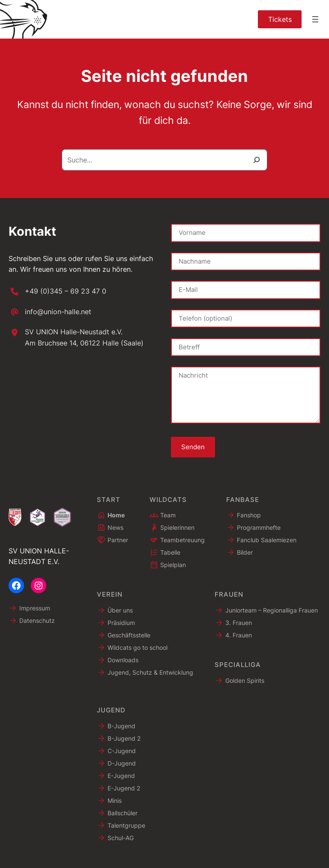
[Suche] (256, 159)
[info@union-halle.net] (50, 312)
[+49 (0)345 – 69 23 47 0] (57, 291)
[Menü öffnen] (315, 19)
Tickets (280, 19)
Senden (193, 447)
